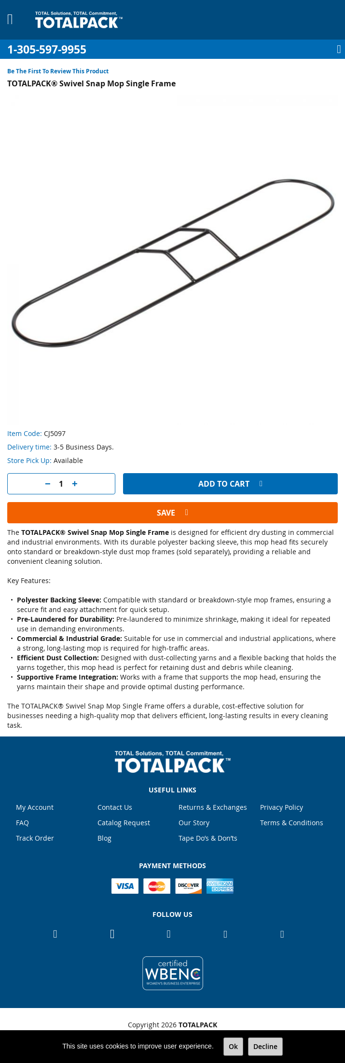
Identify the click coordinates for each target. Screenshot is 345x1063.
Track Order (35, 838)
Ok (233, 1046)
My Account (35, 807)
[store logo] (79, 20)
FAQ (22, 822)
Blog (104, 838)
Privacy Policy (281, 807)
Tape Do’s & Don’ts (208, 838)
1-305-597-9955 (46, 49)
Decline (265, 1046)
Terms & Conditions (291, 822)
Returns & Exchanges (213, 807)
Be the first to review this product (58, 71)
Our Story (194, 822)
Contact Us (114, 807)
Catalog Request (123, 822)
